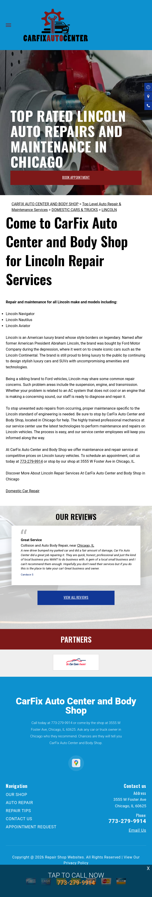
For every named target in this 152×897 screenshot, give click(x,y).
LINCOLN (109, 210)
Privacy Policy (76, 863)
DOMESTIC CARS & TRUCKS (75, 210)
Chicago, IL (85, 545)
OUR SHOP (16, 794)
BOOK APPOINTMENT (76, 177)
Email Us (137, 830)
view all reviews (76, 597)
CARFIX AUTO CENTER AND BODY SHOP (45, 204)
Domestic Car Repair (23, 491)
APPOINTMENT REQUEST (31, 826)
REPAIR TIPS (18, 810)
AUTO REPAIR (19, 802)
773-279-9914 (31, 461)
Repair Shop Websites (64, 857)
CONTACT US (19, 818)
